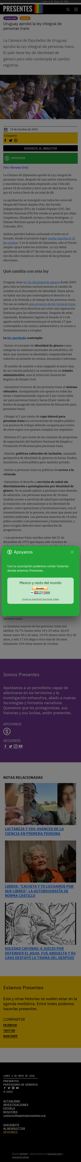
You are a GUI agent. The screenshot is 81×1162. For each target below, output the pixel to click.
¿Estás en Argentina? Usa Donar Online (40, 599)
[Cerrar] (72, 552)
